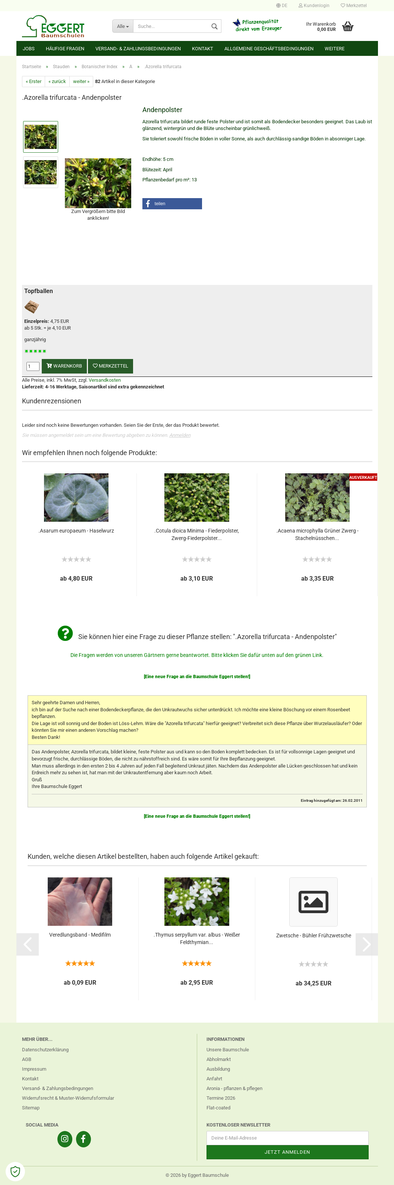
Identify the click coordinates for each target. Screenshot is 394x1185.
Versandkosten (105, 380)
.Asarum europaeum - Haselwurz (76, 531)
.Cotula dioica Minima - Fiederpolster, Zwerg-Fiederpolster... (196, 534)
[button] (172, 203)
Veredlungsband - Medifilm (80, 935)
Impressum (34, 1069)
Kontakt (202, 48)
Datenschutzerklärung (45, 1049)
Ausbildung (218, 1069)
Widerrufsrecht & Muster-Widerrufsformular (68, 1098)
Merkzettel (354, 5)
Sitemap (31, 1108)
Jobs (29, 48)
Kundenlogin (314, 5)
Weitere (334, 48)
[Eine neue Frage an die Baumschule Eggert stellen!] (197, 676)
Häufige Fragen (65, 48)
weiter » (81, 81)
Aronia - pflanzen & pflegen (234, 1088)
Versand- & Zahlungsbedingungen (138, 48)
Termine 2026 (221, 1098)
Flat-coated (218, 1108)
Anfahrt (214, 1078)
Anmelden (179, 435)
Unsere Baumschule (228, 1049)
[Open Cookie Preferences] (15, 1171)
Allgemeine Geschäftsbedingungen (268, 48)
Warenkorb (64, 366)
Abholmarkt (219, 1059)
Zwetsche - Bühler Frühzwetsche (313, 935)
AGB (26, 1059)
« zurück (57, 81)
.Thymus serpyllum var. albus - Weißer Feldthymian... (197, 938)
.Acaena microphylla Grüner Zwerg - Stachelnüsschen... (317, 534)
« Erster (33, 81)
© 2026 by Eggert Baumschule (197, 1175)
